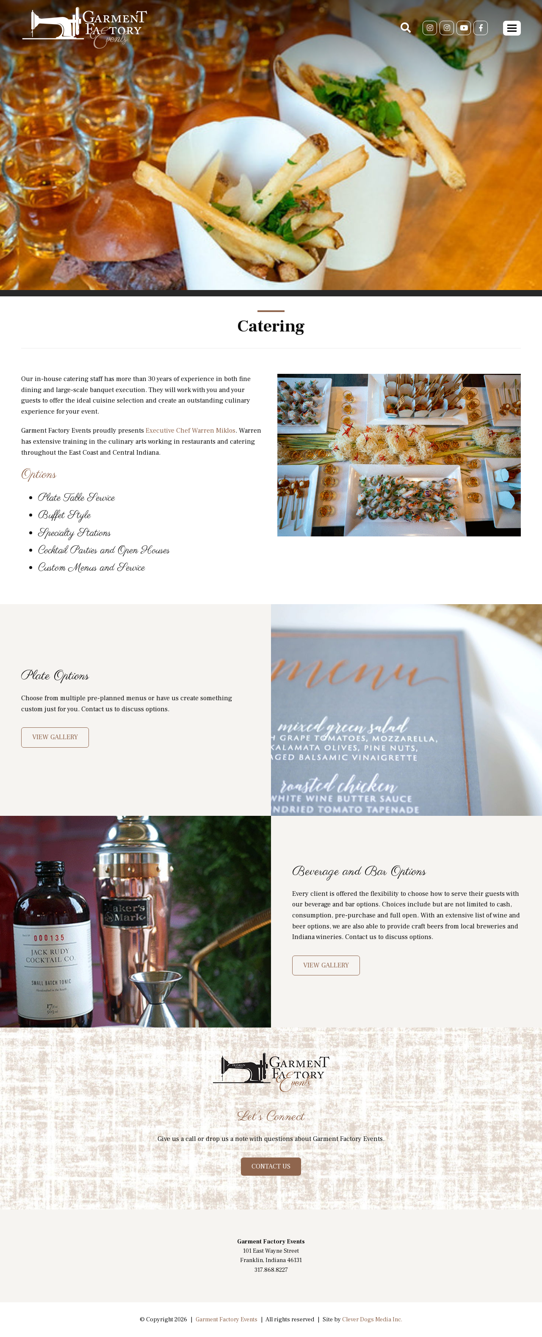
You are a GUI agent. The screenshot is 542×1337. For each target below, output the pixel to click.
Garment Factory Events (226, 1319)
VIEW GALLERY (326, 965)
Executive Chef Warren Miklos (190, 430)
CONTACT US (271, 1166)
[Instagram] (430, 28)
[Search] (406, 27)
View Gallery (55, 737)
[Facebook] (480, 28)
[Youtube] (463, 28)
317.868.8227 (271, 1270)
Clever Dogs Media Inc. (372, 1319)
